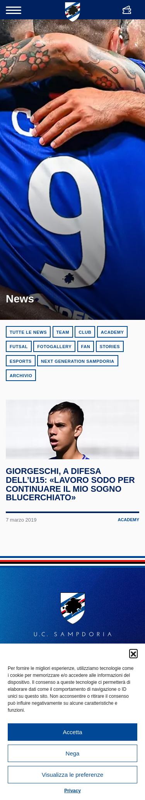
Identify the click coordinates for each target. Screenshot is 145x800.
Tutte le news (28, 332)
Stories (110, 346)
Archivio (21, 375)
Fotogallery (54, 346)
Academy (112, 332)
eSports (21, 361)
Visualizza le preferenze (72, 774)
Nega (73, 753)
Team (62, 332)
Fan (85, 346)
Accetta (72, 732)
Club (84, 332)
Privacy (72, 790)
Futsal (19, 346)
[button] (133, 653)
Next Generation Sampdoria (77, 361)
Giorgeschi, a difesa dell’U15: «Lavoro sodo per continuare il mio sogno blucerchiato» (71, 491)
